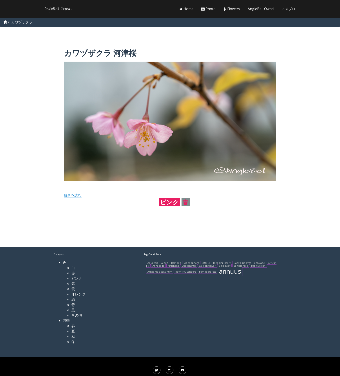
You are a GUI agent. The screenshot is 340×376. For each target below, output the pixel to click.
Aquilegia (152, 262)
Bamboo (176, 262)
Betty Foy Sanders (185, 271)
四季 (66, 320)
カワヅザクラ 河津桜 (100, 53)
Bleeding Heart (222, 262)
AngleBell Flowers (58, 8)
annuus (230, 271)
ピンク (169, 202)
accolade (259, 262)
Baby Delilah (258, 265)
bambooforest (207, 271)
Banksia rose (241, 265)
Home (186, 8)
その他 (76, 315)
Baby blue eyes (242, 262)
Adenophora (191, 262)
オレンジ (78, 294)
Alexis (164, 262)
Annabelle (158, 265)
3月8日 (206, 262)
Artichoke (173, 265)
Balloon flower (207, 265)
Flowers (231, 8)
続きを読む (73, 195)
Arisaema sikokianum (159, 271)
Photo (208, 8)
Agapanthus (189, 265)
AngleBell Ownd (261, 8)
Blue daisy (224, 265)
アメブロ (288, 8)
